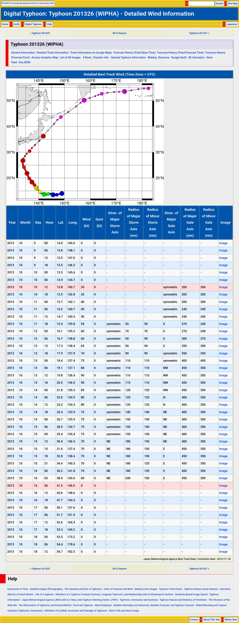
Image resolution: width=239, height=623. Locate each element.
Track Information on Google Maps (91, 52)
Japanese (232, 24)
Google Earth (179, 57)
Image (223, 243)
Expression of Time (17, 589)
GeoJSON (24, 62)
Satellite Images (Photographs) (46, 589)
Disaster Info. (101, 57)
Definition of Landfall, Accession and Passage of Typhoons (75, 610)
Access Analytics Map (45, 57)
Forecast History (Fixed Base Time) (135, 52)
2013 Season (119, 33)
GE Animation (196, 57)
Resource (164, 57)
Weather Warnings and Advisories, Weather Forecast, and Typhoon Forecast (153, 605)
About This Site (211, 619)
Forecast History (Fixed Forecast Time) (180, 52)
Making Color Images (145, 589)
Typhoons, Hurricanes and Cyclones (139, 599)
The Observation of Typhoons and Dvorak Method (44, 605)
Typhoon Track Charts (170, 589)
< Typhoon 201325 (40, 33)
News (88, 57)
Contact (194, 619)
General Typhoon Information (128, 57)
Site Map (232, 3)
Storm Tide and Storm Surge (124, 610)
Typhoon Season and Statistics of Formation (183, 599)
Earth (17, 24)
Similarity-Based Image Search (191, 594)
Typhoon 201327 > (199, 33)
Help (49, 24)
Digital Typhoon (33, 24)
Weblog (152, 57)
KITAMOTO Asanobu (10, 3)
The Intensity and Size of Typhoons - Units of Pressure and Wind (98, 589)
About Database (103, 605)
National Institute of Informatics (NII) (38, 3)
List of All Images (70, 57)
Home (5, 24)
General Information (23, 52)
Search (219, 3)
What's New (231, 619)
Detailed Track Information (53, 52)
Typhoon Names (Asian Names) (201, 589)
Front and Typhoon (83, 605)
